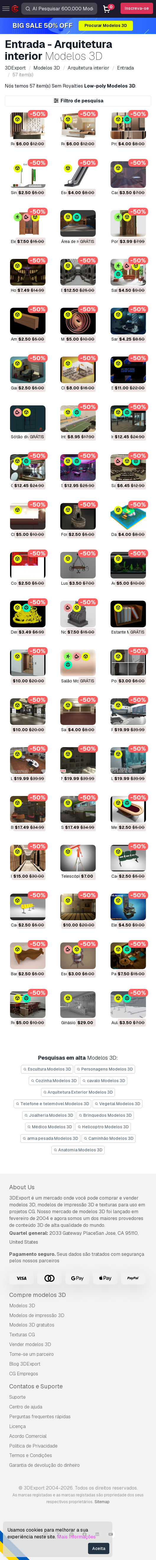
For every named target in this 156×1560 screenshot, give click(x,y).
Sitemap (102, 1501)
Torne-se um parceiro (31, 1354)
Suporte (17, 1397)
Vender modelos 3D (30, 1344)
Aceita (98, 1548)
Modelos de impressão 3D (36, 1315)
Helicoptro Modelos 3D (103, 1126)
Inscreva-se (137, 8)
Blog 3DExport (24, 1364)
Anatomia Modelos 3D (78, 1150)
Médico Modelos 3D (49, 1126)
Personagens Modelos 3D (105, 1069)
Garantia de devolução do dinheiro (44, 1465)
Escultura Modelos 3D (47, 1069)
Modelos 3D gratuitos (31, 1325)
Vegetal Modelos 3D (117, 1103)
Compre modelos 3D (37, 1295)
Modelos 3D (22, 1306)
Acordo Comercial (28, 1436)
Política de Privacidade (33, 1446)
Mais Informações (76, 1537)
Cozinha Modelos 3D (54, 1080)
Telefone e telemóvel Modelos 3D (52, 1103)
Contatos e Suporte (36, 1386)
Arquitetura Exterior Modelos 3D (78, 1092)
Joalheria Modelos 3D (48, 1115)
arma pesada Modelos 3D (50, 1138)
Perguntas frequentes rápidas (40, 1417)
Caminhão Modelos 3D (109, 1138)
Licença (17, 1426)
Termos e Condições (30, 1455)
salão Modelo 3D (77, 681)
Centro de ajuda (25, 1407)
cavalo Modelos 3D (103, 1080)
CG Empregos (23, 1374)
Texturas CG (22, 1335)
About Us (22, 1187)
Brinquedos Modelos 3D (105, 1115)
